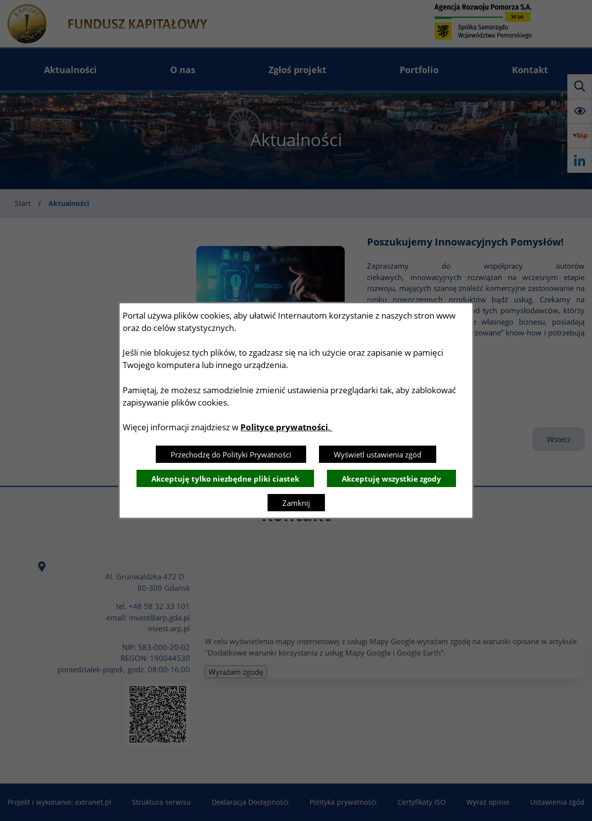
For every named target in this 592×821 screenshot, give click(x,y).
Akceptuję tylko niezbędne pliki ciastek (225, 479)
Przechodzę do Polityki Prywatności (231, 454)
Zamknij (296, 503)
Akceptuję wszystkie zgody (391, 479)
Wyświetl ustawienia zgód (377, 454)
